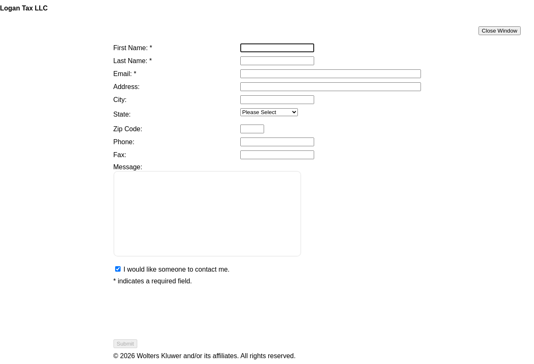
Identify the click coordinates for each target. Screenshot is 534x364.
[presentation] (176, 312)
